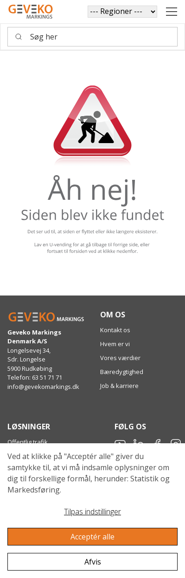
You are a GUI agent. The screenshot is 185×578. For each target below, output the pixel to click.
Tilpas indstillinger (92, 511)
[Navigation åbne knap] (171, 11)
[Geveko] (30, 11)
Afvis (92, 562)
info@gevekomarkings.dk (43, 386)
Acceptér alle (92, 537)
